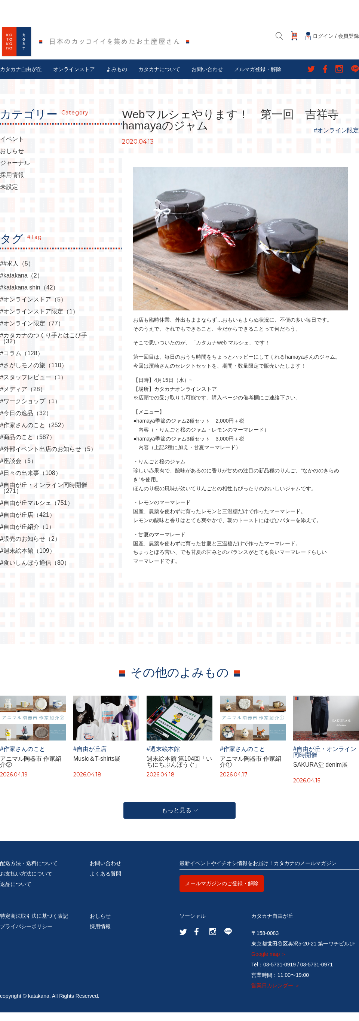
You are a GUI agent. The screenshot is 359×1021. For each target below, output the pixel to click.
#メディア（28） (23, 398)
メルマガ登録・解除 (257, 78)
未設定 (9, 196)
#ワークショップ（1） (30, 410)
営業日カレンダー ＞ (275, 994)
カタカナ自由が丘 (21, 78)
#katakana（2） (21, 285)
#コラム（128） (21, 362)
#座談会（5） (18, 470)
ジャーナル (15, 172)
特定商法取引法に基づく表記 (34, 925)
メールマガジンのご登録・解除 (221, 892)
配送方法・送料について (29, 872)
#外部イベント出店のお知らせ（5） (48, 458)
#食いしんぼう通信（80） (35, 572)
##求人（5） (17, 273)
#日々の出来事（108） (30, 482)
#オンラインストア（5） (33, 309)
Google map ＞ (268, 963)
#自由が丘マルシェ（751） (36, 512)
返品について (15, 893)
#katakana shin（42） (29, 297)
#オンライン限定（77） (32, 332)
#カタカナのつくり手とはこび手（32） (43, 347)
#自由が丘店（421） (27, 524)
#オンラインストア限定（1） (39, 321)
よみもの (116, 78)
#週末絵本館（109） (27, 560)
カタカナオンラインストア (185, 398)
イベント (12, 148)
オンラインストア (74, 78)
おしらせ (12, 160)
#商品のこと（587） (27, 446)
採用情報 (12, 184)
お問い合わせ (207, 78)
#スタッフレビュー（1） (33, 386)
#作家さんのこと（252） (33, 434)
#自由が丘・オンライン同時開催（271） (43, 497)
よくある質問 (105, 882)
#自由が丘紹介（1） (27, 536)
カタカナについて (159, 78)
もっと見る (180, 819)
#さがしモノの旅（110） (33, 374)
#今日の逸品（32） (26, 422)
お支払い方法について (26, 882)
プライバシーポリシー (26, 935)
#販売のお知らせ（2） (30, 548)
